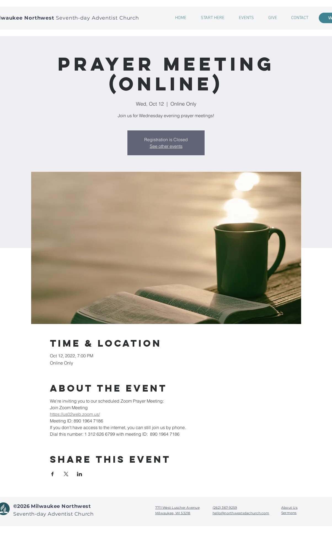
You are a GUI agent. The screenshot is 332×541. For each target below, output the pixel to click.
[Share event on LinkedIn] (79, 474)
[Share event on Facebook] (52, 474)
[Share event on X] (66, 474)
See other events (166, 146)
